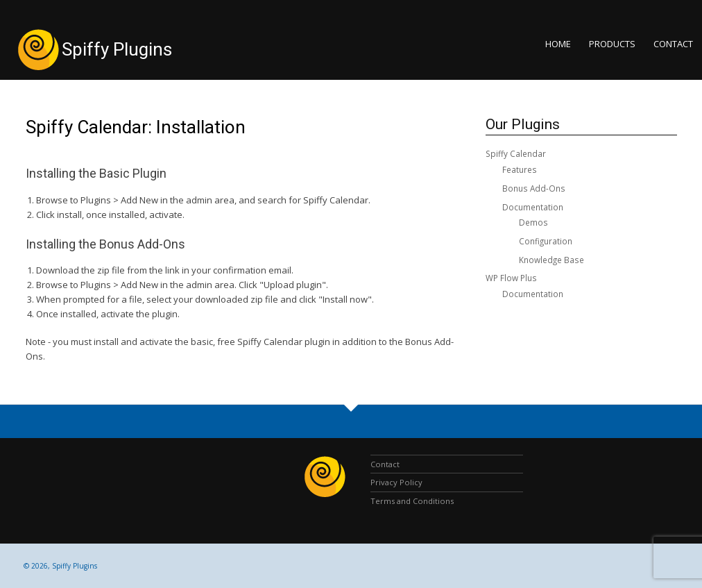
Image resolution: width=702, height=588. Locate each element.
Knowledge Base (551, 259)
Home (558, 43)
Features (519, 169)
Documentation (532, 206)
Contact (673, 43)
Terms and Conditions (412, 501)
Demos (533, 222)
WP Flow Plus (511, 277)
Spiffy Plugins (117, 49)
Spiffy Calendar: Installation (136, 127)
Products (612, 43)
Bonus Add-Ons (533, 188)
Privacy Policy (396, 482)
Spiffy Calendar (516, 153)
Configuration (545, 240)
